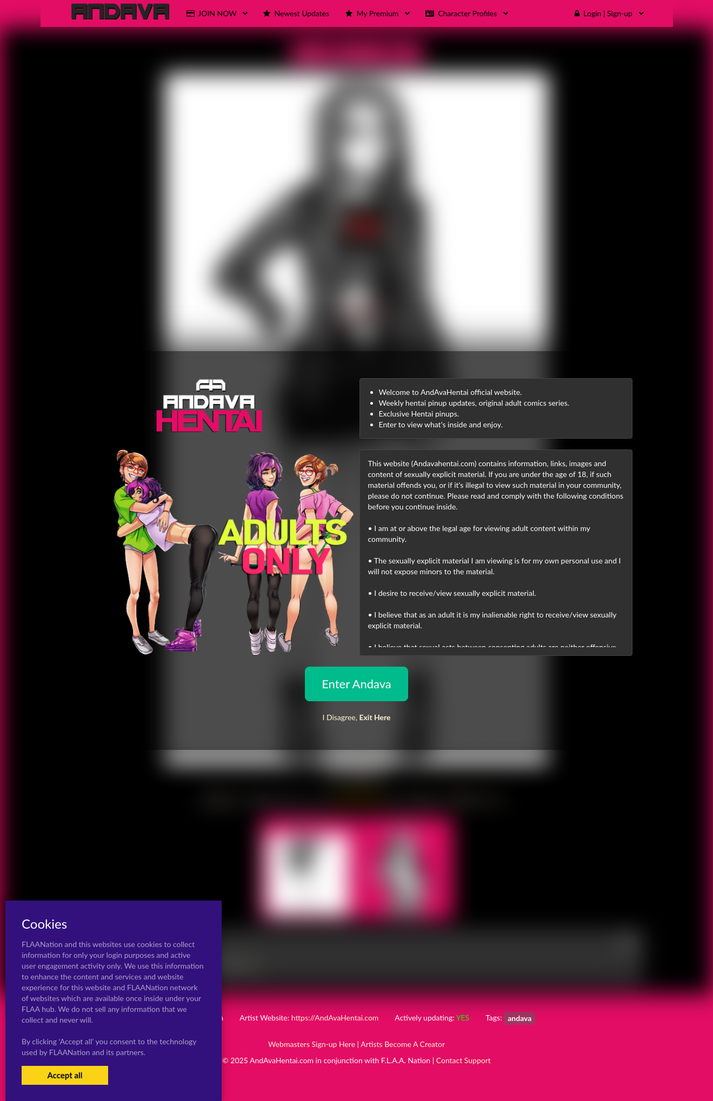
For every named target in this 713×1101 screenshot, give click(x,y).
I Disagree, (356, 717)
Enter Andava (356, 683)
